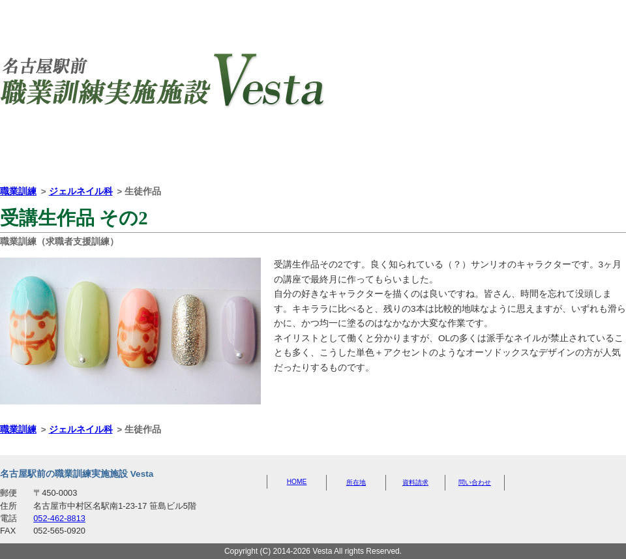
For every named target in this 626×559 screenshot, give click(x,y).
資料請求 (391, 150)
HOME (79, 149)
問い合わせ (547, 150)
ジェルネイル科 (81, 191)
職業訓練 (18, 191)
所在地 (235, 150)
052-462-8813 (59, 518)
